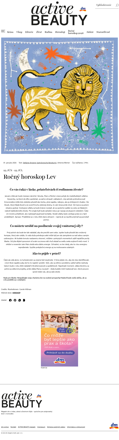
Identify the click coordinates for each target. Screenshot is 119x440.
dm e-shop (5, 427)
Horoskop (60, 32)
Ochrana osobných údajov (56, 427)
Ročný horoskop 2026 (76, 32)
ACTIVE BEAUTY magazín (26, 427)
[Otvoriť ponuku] (3, 31)
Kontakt (13, 427)
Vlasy (19, 32)
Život (39, 32)
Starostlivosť (103, 32)
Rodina (48, 32)
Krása (10, 32)
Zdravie (29, 32)
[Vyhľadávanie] (107, 5)
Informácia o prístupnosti (76, 427)
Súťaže (90, 32)
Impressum (41, 427)
